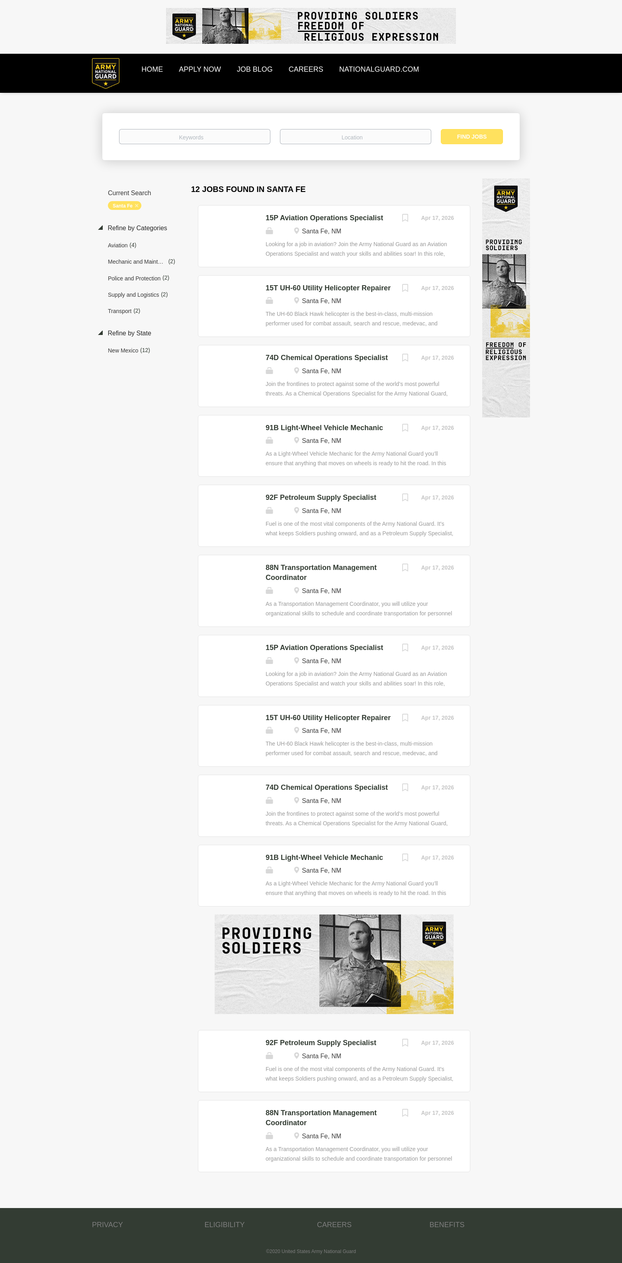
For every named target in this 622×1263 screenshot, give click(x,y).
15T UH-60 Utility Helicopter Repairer (328, 288)
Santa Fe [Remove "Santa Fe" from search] (123, 206)
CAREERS (334, 1225)
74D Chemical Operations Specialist (327, 358)
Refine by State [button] (128, 333)
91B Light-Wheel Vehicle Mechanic (324, 428)
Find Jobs (472, 136)
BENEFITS (447, 1225)
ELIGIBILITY (225, 1225)
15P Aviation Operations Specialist (324, 218)
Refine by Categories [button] (136, 228)
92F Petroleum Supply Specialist (321, 497)
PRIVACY (107, 1225)
